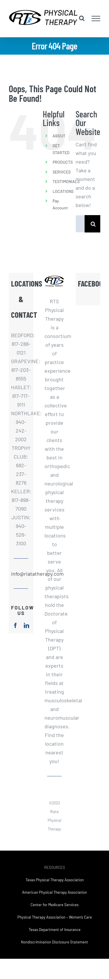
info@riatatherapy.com (21, 573)
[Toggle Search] (82, 18)
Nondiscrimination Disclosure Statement (54, 942)
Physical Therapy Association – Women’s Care (54, 917)
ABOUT (59, 135)
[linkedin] (26, 625)
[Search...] (80, 223)
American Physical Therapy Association (54, 892)
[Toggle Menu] (96, 18)
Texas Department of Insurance (55, 929)
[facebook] (15, 625)
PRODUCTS (63, 162)
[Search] (93, 223)
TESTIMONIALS (66, 181)
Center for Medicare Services (54, 904)
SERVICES (62, 171)
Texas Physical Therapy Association (55, 880)
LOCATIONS (63, 191)
